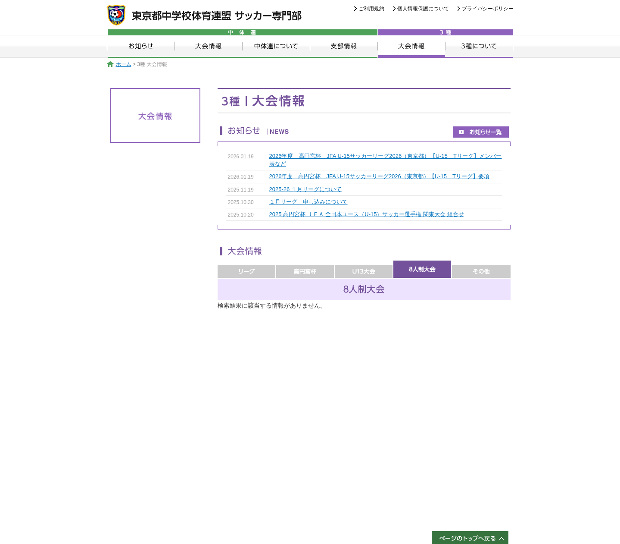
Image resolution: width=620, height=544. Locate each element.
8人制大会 (422, 269)
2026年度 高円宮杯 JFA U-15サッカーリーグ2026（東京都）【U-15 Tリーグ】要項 (379, 176)
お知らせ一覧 (481, 132)
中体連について (276, 46)
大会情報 (209, 46)
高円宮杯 (305, 269)
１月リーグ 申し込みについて (308, 201)
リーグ (246, 269)
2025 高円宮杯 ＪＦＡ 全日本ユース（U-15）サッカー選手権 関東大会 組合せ (366, 214)
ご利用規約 (371, 9)
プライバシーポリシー (488, 9)
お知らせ (141, 46)
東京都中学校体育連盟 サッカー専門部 (204, 15)
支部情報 (344, 46)
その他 (481, 269)
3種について (480, 46)
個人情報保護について (423, 9)
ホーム (119, 64)
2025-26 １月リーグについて (305, 189)
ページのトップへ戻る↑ (470, 537)
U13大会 (364, 269)
